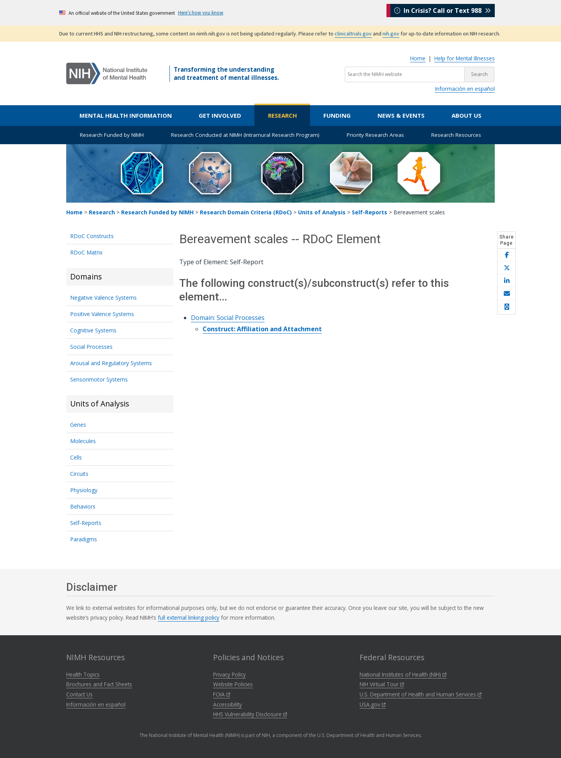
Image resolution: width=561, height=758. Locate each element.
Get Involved (220, 115)
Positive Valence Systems (102, 314)
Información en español (465, 88)
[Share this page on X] (506, 268)
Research (282, 115)
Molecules (83, 441)
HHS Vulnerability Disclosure (250, 714)
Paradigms (83, 539)
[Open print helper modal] (506, 307)
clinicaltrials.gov (353, 33)
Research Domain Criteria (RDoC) (246, 212)
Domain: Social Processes (228, 317)
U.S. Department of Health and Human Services (421, 694)
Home (417, 58)
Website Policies (233, 684)
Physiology (83, 490)
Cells (76, 457)
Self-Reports (369, 212)
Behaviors (82, 506)
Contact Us (79, 694)
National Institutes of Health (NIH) (403, 674)
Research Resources (456, 134)
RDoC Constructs (92, 236)
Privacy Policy (229, 674)
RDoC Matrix (86, 252)
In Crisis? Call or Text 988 (442, 12)
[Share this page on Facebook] (506, 255)
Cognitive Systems (93, 330)
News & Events (401, 115)
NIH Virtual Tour (382, 684)
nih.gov (391, 33)
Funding (337, 115)
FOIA (221, 694)
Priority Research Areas (375, 134)
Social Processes (91, 346)
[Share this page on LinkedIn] (506, 280)
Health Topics (83, 674)
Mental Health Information (125, 115)
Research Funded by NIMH (112, 134)
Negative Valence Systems (103, 297)
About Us (467, 115)
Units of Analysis (322, 212)
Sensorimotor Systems (99, 379)
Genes (78, 424)
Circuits (79, 473)
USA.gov (373, 704)
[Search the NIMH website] (405, 74)
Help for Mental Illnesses (464, 58)
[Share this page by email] (506, 293)
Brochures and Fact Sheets (99, 684)
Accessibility (227, 704)
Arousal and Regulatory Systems (111, 363)
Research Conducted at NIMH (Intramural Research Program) (245, 134)
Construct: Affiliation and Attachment (262, 329)
